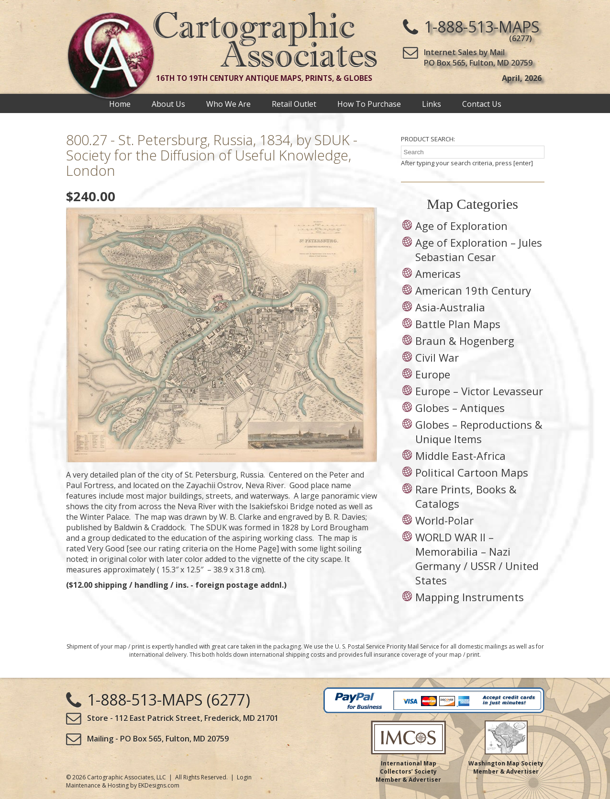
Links (431, 103)
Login (244, 777)
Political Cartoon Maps (471, 472)
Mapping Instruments (469, 597)
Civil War (437, 357)
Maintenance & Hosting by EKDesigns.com (122, 785)
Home (120, 103)
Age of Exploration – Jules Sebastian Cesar (478, 249)
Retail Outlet (294, 103)
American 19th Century (473, 290)
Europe (432, 374)
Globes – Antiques (460, 407)
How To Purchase (369, 103)
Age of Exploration (461, 225)
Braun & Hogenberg (464, 340)
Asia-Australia (450, 307)
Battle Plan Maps (457, 324)
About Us (168, 103)
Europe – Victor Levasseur (479, 391)
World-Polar (444, 520)
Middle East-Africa (460, 455)
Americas (438, 273)
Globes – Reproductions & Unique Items (479, 431)
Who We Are (228, 103)
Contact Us (481, 103)
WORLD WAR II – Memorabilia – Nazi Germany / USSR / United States (477, 558)
